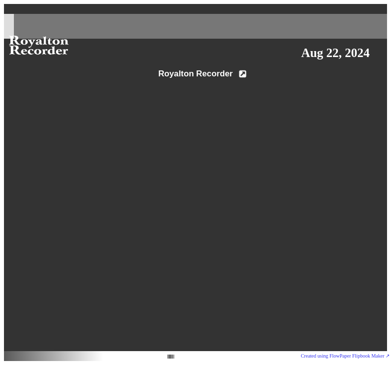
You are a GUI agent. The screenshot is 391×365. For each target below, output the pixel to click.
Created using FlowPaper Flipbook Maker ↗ (345, 356)
